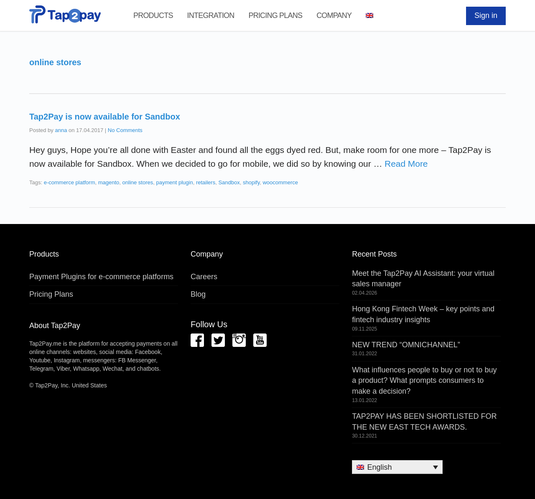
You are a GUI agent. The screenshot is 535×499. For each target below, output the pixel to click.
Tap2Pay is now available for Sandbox (104, 116)
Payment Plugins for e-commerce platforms (101, 276)
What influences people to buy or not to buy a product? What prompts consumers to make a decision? (424, 380)
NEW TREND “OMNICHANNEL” (406, 345)
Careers (204, 276)
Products (153, 15)
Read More (406, 163)
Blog (198, 294)
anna (61, 130)
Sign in (485, 15)
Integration (210, 15)
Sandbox (228, 182)
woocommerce (280, 182)
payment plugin (174, 182)
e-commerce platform (69, 182)
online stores (137, 182)
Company (334, 15)
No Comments (125, 130)
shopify (251, 182)
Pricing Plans (275, 15)
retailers (205, 182)
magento (109, 182)
